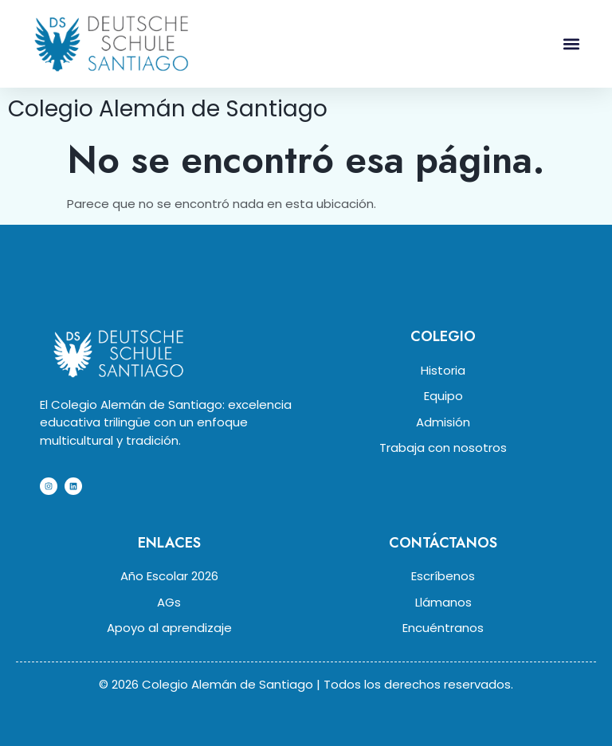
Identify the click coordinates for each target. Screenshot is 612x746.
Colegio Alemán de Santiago (168, 108)
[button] (572, 43)
